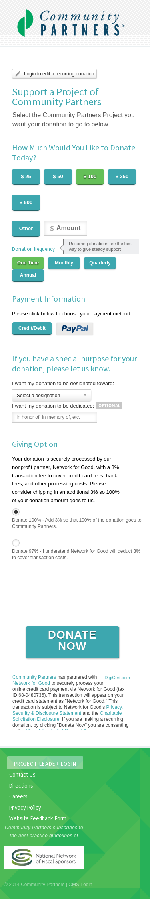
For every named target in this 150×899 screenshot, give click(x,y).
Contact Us (22, 774)
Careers (18, 796)
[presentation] (73, 609)
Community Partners (34, 677)
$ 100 (90, 176)
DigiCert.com (117, 677)
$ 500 (26, 202)
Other (26, 228)
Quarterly (99, 263)
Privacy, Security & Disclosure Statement (67, 710)
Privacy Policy (25, 807)
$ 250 (122, 176)
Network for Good (31, 683)
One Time (28, 263)
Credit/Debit (32, 328)
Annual (28, 275)
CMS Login (80, 884)
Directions (21, 786)
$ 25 (26, 176)
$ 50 (58, 176)
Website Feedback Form (37, 818)
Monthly (64, 263)
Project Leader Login (45, 764)
